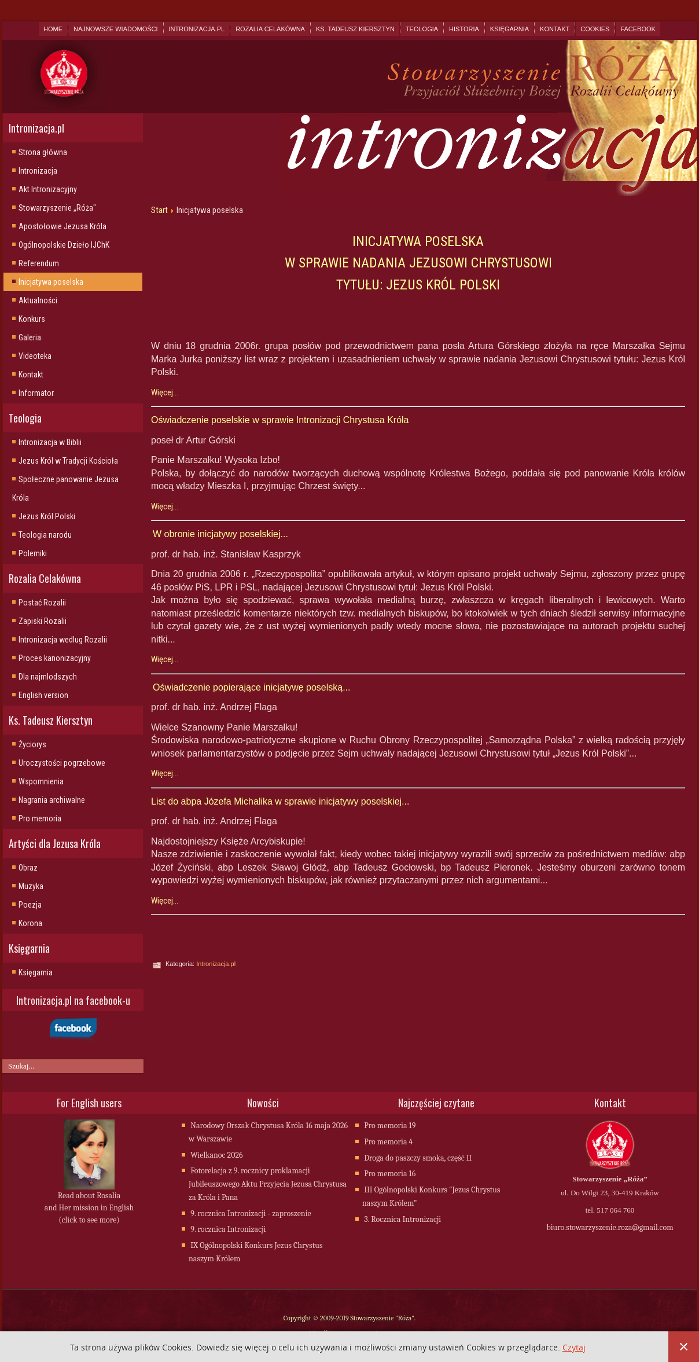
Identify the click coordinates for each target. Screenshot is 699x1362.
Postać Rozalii (42, 602)
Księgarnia (509, 28)
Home (52, 28)
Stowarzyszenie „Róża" (57, 207)
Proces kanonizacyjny (55, 658)
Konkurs (32, 319)
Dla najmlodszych (48, 676)
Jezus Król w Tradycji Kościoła (68, 460)
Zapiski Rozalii (43, 621)
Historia (464, 28)
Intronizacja (38, 170)
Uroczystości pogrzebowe (62, 763)
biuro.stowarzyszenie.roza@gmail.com (609, 1228)
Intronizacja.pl (197, 28)
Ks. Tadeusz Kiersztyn (355, 28)
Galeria (30, 337)
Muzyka (31, 886)
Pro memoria (40, 818)
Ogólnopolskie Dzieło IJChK (64, 244)
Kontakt (554, 28)
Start (159, 210)
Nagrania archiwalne (52, 800)
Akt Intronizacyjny (48, 189)
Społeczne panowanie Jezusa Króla (65, 488)
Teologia (422, 28)
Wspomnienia (41, 781)
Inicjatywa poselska (51, 282)
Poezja (30, 904)
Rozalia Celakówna (270, 28)
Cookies (594, 28)
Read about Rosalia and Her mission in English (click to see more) (89, 1209)
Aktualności (38, 300)
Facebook (638, 28)
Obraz (28, 867)
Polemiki (33, 553)
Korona (30, 923)
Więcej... (164, 392)
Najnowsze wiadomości (115, 28)
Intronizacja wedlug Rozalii (63, 639)
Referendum (39, 263)
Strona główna (43, 152)
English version (43, 695)
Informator (36, 393)
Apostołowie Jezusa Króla (62, 226)
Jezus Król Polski (47, 516)
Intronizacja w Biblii (50, 442)
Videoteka (35, 356)
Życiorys (32, 744)
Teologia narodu (45, 534)
